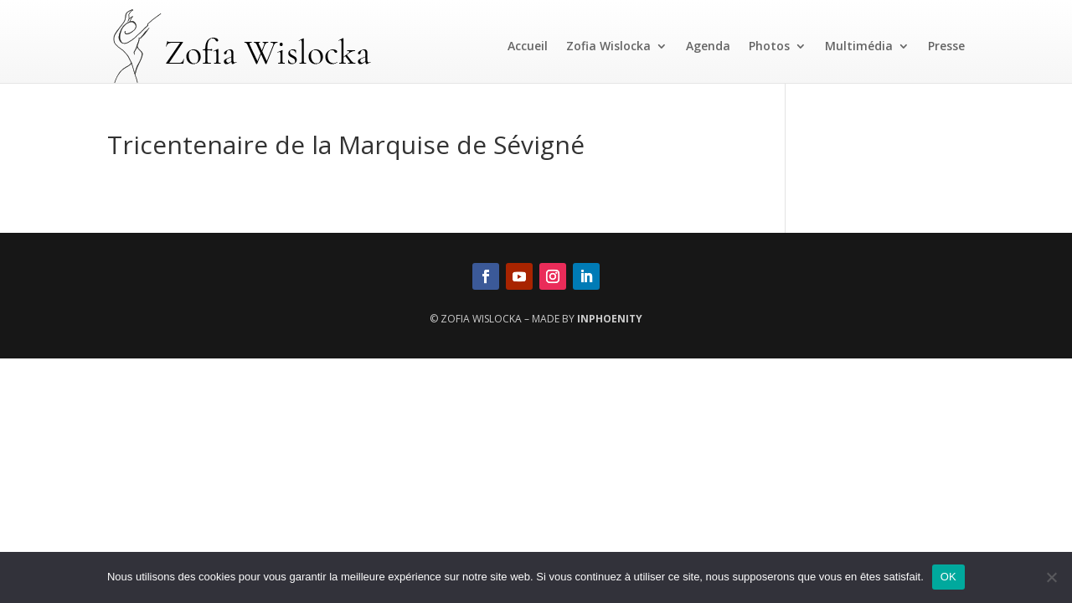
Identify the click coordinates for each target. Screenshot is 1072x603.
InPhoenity (609, 319)
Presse (946, 46)
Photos (769, 46)
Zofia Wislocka (608, 46)
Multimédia (859, 46)
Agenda (708, 46)
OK (948, 576)
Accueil (528, 46)
